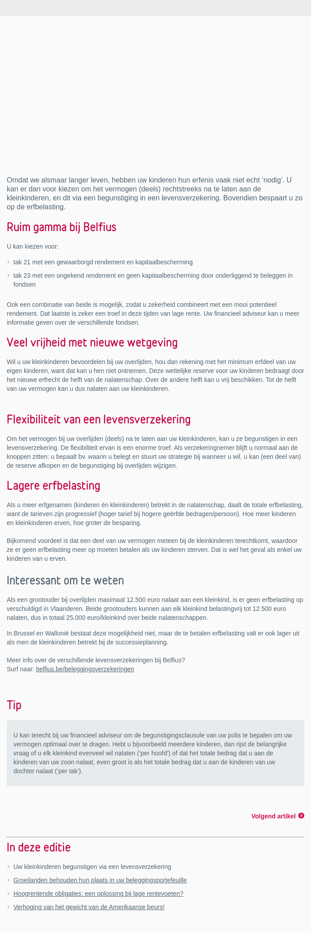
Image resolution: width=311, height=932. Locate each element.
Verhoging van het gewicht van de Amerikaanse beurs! (89, 907)
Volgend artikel (273, 816)
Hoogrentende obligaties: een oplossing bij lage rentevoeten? (98, 893)
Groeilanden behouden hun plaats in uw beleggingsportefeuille (100, 880)
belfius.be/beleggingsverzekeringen (85, 669)
